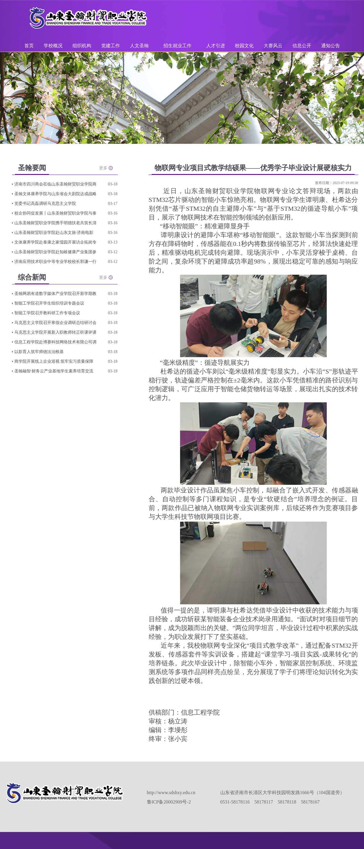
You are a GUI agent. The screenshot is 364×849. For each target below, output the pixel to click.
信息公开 (301, 45)
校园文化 (244, 45)
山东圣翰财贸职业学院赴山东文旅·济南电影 (54, 232)
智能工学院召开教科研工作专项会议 (47, 313)
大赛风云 (273, 45)
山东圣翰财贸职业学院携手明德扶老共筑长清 (55, 223)
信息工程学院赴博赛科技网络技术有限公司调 (55, 342)
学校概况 (53, 45)
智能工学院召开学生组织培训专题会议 (49, 303)
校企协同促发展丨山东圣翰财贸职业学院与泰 (55, 213)
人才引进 (215, 45)
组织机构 (81, 45)
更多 (103, 168)
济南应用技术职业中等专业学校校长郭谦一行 (55, 261)
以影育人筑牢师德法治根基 (39, 352)
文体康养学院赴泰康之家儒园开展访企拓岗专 (55, 242)
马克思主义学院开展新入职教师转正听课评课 (55, 332)
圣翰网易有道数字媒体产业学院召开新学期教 (55, 293)
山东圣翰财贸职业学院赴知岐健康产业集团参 (55, 252)
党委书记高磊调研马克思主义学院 (45, 203)
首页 (29, 45)
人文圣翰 (139, 45)
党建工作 (110, 45)
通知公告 (330, 45)
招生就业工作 (177, 45)
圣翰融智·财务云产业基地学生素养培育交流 (54, 371)
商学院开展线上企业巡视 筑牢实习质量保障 (54, 361)
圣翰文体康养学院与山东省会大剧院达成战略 (55, 194)
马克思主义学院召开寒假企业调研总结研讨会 (55, 322)
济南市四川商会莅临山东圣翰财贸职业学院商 (55, 184)
